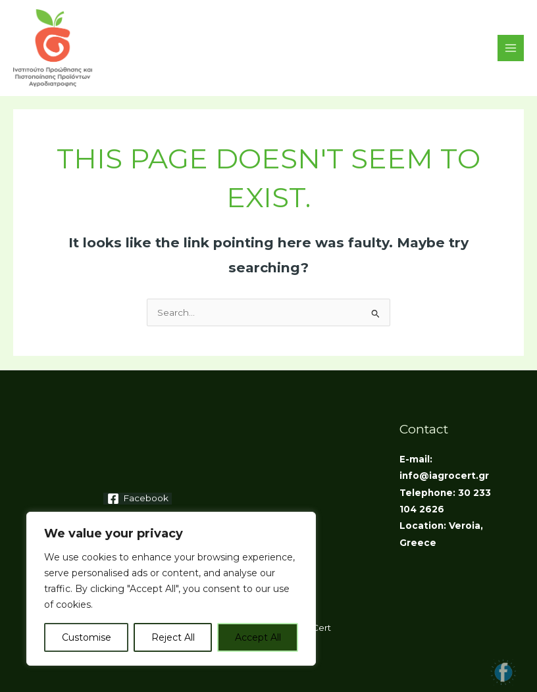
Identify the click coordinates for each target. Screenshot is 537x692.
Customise (86, 637)
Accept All (258, 637)
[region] (171, 589)
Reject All (173, 637)
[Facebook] (137, 499)
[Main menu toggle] (511, 48)
